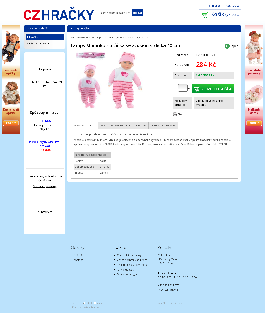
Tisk (180, 114)
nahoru (75, 303)
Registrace (232, 5)
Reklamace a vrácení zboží (132, 264)
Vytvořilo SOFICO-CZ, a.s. (170, 303)
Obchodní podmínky (44, 186)
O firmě (78, 255)
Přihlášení (215, 5)
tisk (87, 303)
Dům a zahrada (39, 43)
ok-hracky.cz (44, 212)
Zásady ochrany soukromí (132, 260)
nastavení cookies (91, 307)
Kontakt (78, 260)
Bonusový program (128, 274)
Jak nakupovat (125, 269)
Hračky (33, 37)
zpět (235, 46)
